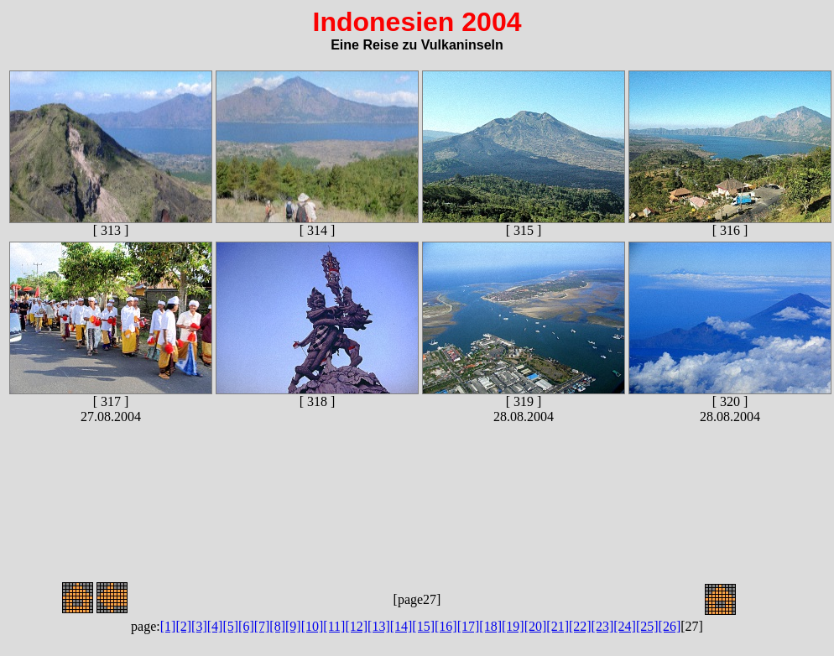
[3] (199, 626)
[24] (624, 626)
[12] (356, 626)
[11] (334, 626)
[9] (293, 626)
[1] (168, 626)
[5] (230, 626)
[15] (423, 626)
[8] (277, 626)
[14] (401, 626)
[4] (215, 626)
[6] (246, 626)
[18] (490, 626)
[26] (670, 626)
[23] (603, 626)
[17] (468, 626)
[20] (535, 626)
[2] (183, 626)
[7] (262, 626)
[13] (378, 626)
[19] (513, 626)
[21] (557, 626)
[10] (312, 626)
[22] (580, 626)
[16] (446, 626)
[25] (647, 626)
